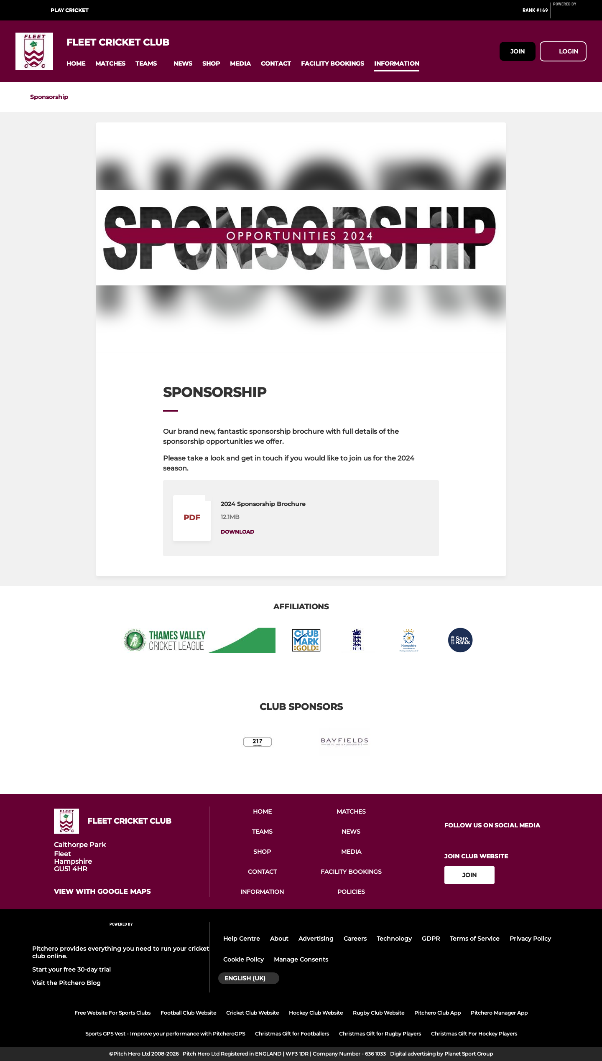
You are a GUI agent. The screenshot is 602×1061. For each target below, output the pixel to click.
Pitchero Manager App (499, 1013)
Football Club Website (188, 1013)
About (279, 938)
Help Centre (241, 938)
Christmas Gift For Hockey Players (474, 1033)
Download (237, 532)
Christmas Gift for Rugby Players (380, 1033)
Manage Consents (301, 959)
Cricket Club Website (252, 1013)
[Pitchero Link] (570, 14)
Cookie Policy (243, 959)
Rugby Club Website (378, 1013)
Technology (394, 938)
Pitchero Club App (437, 1013)
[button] (75, 64)
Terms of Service (475, 938)
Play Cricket (69, 10)
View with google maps (102, 892)
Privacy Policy (530, 938)
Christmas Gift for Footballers (292, 1033)
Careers (355, 938)
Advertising (316, 938)
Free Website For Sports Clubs (112, 1013)
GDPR (431, 938)
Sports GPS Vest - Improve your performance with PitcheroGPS (165, 1033)
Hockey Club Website (316, 1013)
